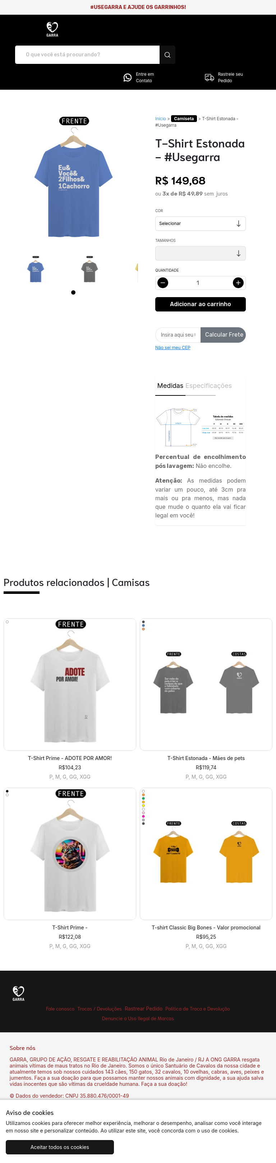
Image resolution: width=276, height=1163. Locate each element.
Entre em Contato (138, 52)
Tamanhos (165, 215)
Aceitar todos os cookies (49, 1147)
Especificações (200, 360)
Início (160, 93)
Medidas (170, 360)
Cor (159, 185)
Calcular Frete (224, 309)
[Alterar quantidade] (200, 257)
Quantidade (167, 245)
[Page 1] (73, 267)
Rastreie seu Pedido (223, 52)
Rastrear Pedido (143, 983)
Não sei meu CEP (172, 322)
